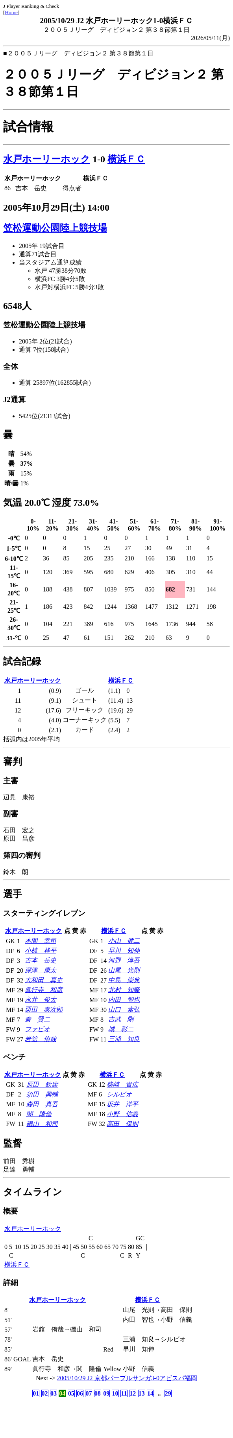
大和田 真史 (44, 980)
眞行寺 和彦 (44, 989)
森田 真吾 (42, 1104)
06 (80, 1393)
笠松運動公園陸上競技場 (55, 228)
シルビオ (119, 1094)
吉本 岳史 (40, 960)
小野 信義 (122, 1114)
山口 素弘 (124, 1009)
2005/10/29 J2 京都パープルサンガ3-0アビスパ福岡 (127, 1378)
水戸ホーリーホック (46, 159)
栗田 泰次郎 (44, 1009)
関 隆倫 (39, 1114)
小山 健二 (124, 940)
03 (53, 1393)
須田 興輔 (42, 1094)
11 (124, 1393)
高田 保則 (122, 1123)
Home (11, 12)
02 (45, 1393)
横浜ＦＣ (126, 159)
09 (106, 1393)
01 (36, 1393)
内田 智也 (124, 999)
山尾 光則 (124, 970)
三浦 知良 (124, 1039)
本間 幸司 (40, 940)
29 (168, 1393)
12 (132, 1393)
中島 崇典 (124, 980)
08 (97, 1393)
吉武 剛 (120, 1019)
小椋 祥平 (40, 950)
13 (142, 1393)
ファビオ (37, 1029)
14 (150, 1393)
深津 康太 (40, 970)
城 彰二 (120, 1029)
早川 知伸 (124, 950)
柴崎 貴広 (122, 1084)
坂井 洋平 (122, 1104)
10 (115, 1393)
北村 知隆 (124, 989)
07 (88, 1393)
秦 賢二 (37, 1019)
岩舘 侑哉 (40, 1039)
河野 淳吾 (124, 960)
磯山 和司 (42, 1123)
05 (71, 1393)
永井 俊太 (40, 999)
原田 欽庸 (42, 1084)
